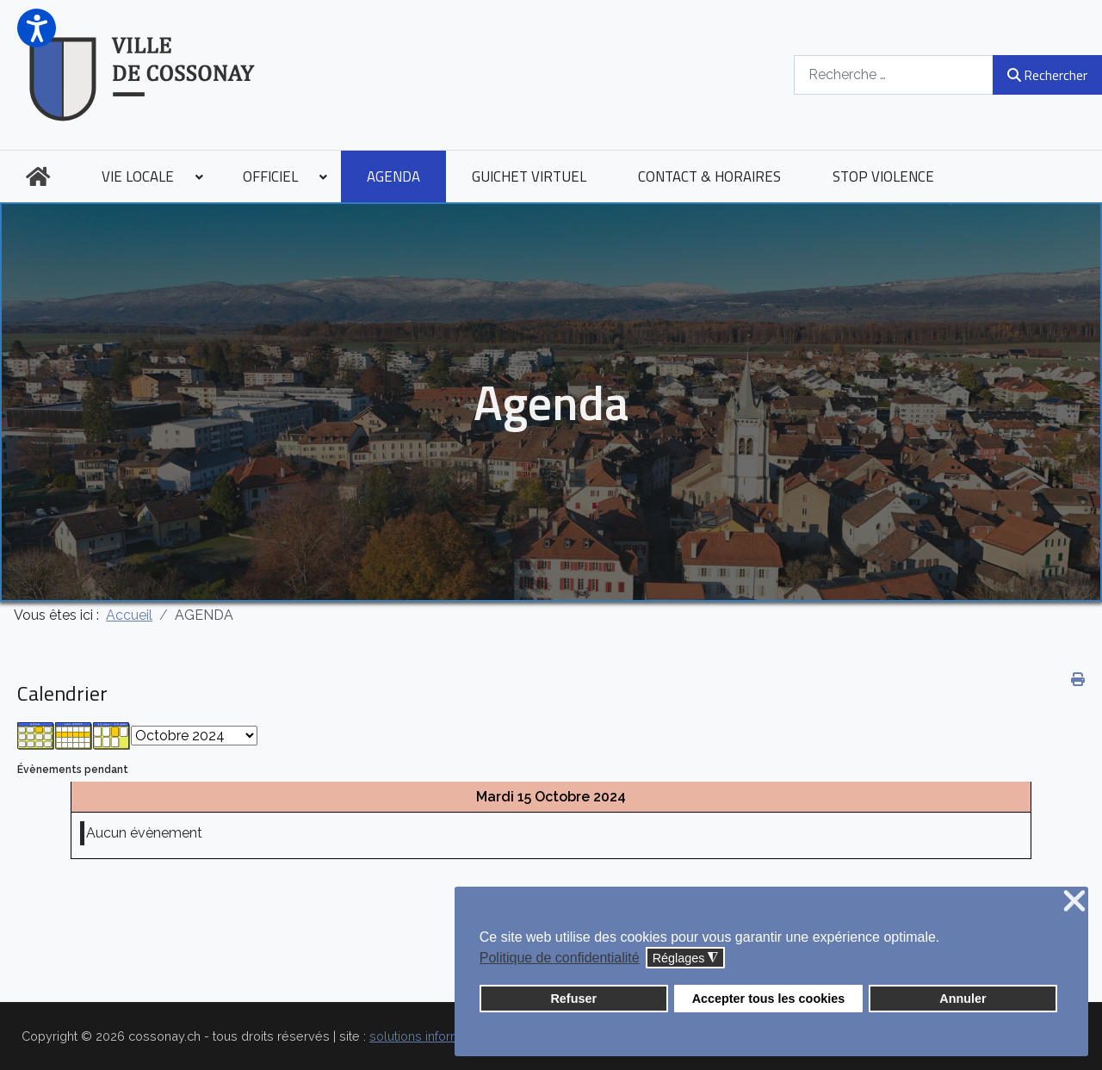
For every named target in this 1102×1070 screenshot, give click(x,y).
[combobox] (894, 74)
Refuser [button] (573, 998)
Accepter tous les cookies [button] (768, 998)
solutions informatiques (436, 1036)
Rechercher (1047, 75)
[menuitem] (38, 176)
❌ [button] (1074, 901)
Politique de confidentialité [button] (560, 957)
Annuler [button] (962, 998)
